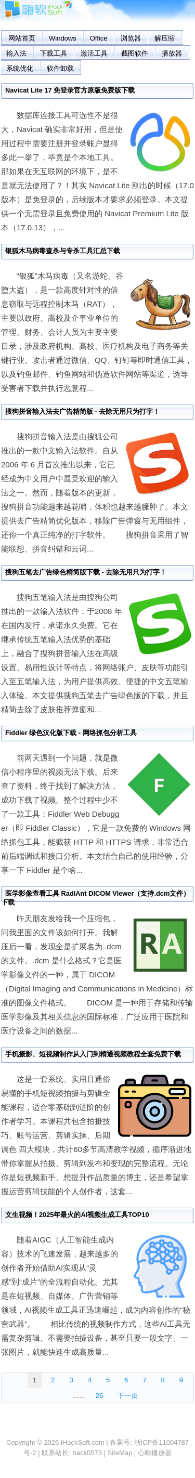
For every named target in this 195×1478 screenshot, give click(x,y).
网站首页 (21, 38)
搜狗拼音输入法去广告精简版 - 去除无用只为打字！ (82, 411)
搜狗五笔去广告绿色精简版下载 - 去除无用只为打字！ (85, 572)
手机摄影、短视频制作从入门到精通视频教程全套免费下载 (93, 1054)
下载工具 (53, 53)
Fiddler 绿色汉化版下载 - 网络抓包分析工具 (71, 733)
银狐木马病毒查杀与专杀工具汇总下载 (62, 251)
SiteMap (120, 1453)
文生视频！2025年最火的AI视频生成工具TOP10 (77, 1215)
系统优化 (19, 68)
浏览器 (131, 38)
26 (99, 1395)
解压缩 (164, 38)
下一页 (128, 1395)
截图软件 (134, 53)
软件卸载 (60, 68)
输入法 (16, 53)
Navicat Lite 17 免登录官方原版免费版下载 (70, 90)
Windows (62, 38)
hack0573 (87, 1453)
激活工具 (94, 53)
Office (99, 38)
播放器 (172, 53)
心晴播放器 (155, 1453)
